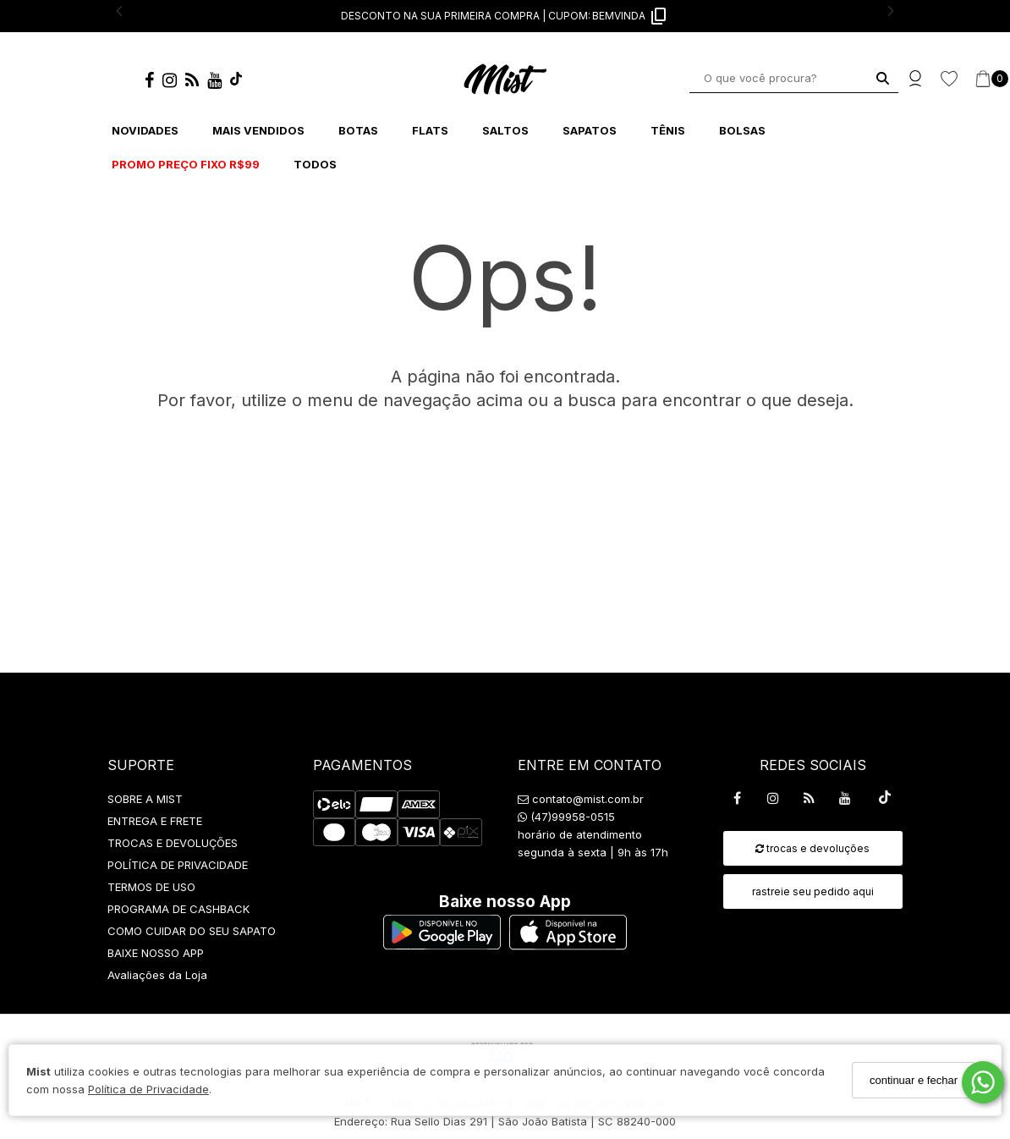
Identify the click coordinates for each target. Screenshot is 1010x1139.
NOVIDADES (145, 130)
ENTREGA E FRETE (154, 821)
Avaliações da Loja (157, 975)
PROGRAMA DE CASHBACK (178, 909)
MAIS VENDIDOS (258, 130)
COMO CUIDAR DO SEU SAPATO (191, 931)
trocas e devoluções (812, 848)
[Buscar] (882, 78)
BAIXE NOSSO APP (155, 953)
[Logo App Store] (568, 945)
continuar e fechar (914, 1080)
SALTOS (505, 130)
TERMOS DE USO (151, 887)
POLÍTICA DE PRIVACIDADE (177, 865)
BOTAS (358, 130)
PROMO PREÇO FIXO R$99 (186, 164)
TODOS (315, 164)
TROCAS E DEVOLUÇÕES (172, 843)
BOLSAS (742, 130)
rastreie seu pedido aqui (813, 891)
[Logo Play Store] (442, 945)
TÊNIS (667, 130)
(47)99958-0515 (566, 816)
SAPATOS (590, 130)
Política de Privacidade (148, 1089)
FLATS (430, 130)
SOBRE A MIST (145, 799)
